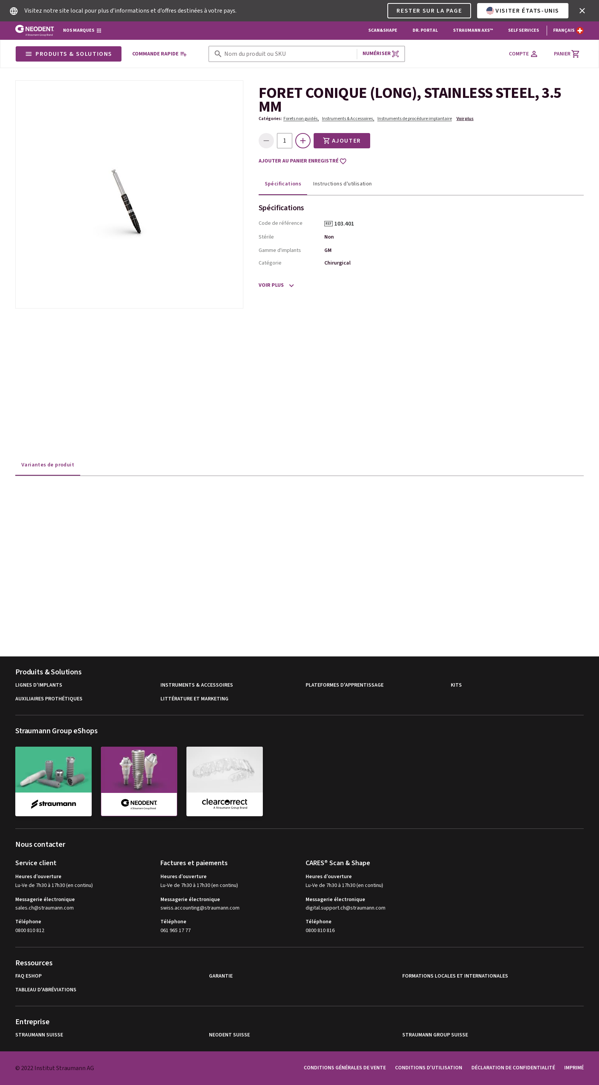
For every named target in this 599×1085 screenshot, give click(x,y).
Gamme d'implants (280, 250)
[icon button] (582, 10)
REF (328, 223)
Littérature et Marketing (194, 699)
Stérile (266, 237)
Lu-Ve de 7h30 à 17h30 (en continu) (54, 885)
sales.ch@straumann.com (44, 908)
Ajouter (342, 140)
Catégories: (270, 118)
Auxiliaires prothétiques (49, 699)
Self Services (523, 30)
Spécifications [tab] (283, 184)
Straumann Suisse (39, 1035)
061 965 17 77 (175, 930)
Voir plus (465, 118)
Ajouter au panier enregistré (303, 161)
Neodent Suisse (229, 1035)
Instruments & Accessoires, (348, 118)
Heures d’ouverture (38, 876)
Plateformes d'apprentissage (345, 685)
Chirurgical (337, 263)
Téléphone (28, 922)
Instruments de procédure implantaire (414, 118)
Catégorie (270, 263)
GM (328, 250)
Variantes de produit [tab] (47, 465)
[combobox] (289, 54)
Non (329, 237)
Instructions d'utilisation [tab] (342, 184)
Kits (456, 685)
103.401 (346, 223)
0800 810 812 (29, 930)
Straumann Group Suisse (435, 1035)
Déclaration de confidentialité (513, 1068)
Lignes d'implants (38, 685)
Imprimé (574, 1068)
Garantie (221, 976)
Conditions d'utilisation (428, 1068)
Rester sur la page (429, 10)
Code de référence (281, 223)
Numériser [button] (381, 54)
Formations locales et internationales (455, 976)
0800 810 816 (320, 930)
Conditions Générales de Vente (345, 1068)
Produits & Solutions (68, 54)
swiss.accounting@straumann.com (200, 908)
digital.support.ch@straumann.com (345, 908)
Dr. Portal (425, 30)
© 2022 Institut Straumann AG (54, 1068)
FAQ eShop (28, 976)
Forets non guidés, (301, 118)
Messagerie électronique (45, 899)
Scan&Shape (382, 30)
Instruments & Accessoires (196, 685)
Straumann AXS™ (473, 30)
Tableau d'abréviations (45, 990)
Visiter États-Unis (522, 10)
